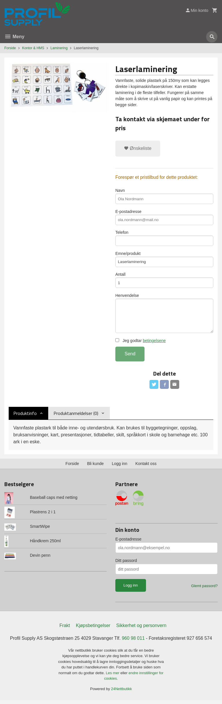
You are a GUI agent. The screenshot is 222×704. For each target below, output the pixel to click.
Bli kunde (95, 467)
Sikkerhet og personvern (141, 628)
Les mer (113, 676)
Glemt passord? (204, 589)
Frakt (65, 628)
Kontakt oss (145, 467)
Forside (10, 48)
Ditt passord (126, 564)
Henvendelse (164, 316)
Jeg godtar (140, 344)
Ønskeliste (137, 148)
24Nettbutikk (121, 692)
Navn (164, 196)
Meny (14, 36)
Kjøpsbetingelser (93, 628)
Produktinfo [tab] (25, 416)
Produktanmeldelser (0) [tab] (75, 416)
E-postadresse (164, 218)
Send (130, 357)
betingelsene (154, 344)
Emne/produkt (164, 261)
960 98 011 (133, 641)
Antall (164, 282)
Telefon (164, 239)
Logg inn (119, 467)
